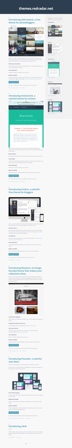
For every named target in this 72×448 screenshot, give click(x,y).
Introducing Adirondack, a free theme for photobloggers (24, 21)
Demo (11, 82)
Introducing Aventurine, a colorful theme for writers (22, 97)
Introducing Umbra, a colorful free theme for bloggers (24, 191)
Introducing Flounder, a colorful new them (25, 360)
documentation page (23, 332)
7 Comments (19, 437)
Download (16, 82)
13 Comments (23, 350)
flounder (22, 418)
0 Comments (23, 87)
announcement (12, 87)
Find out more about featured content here (32, 79)
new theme (17, 87)
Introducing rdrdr (18, 426)
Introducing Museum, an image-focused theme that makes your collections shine (25, 270)
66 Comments (28, 418)
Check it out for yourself (31, 325)
